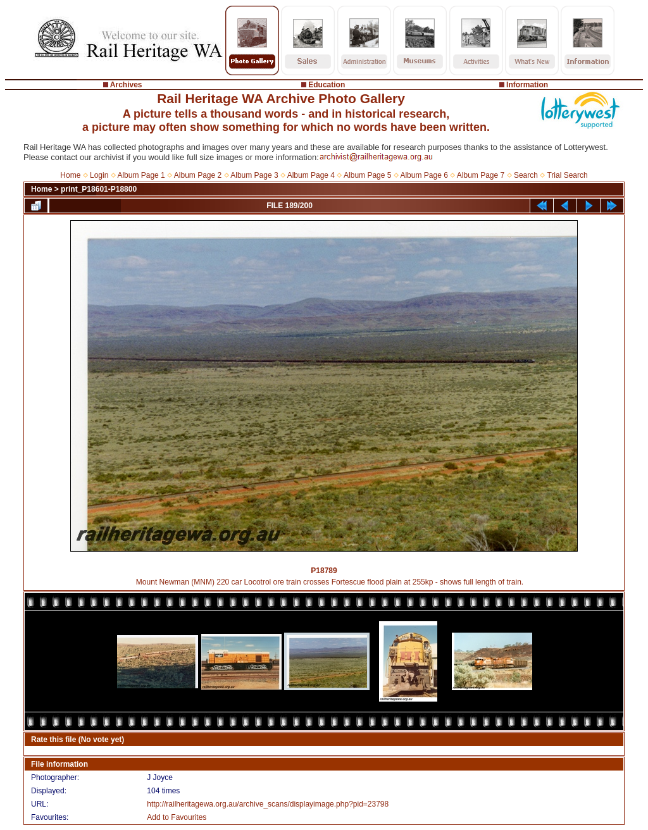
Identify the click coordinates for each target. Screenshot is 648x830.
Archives (126, 84)
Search (526, 175)
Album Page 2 (197, 175)
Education (326, 84)
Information (527, 84)
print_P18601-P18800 (99, 189)
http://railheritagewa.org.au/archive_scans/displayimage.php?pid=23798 (268, 804)
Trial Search (567, 175)
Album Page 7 (480, 175)
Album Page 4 (311, 175)
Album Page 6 (423, 175)
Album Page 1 (141, 175)
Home (70, 175)
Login (99, 175)
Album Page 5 (367, 175)
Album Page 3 (254, 175)
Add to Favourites (176, 817)
